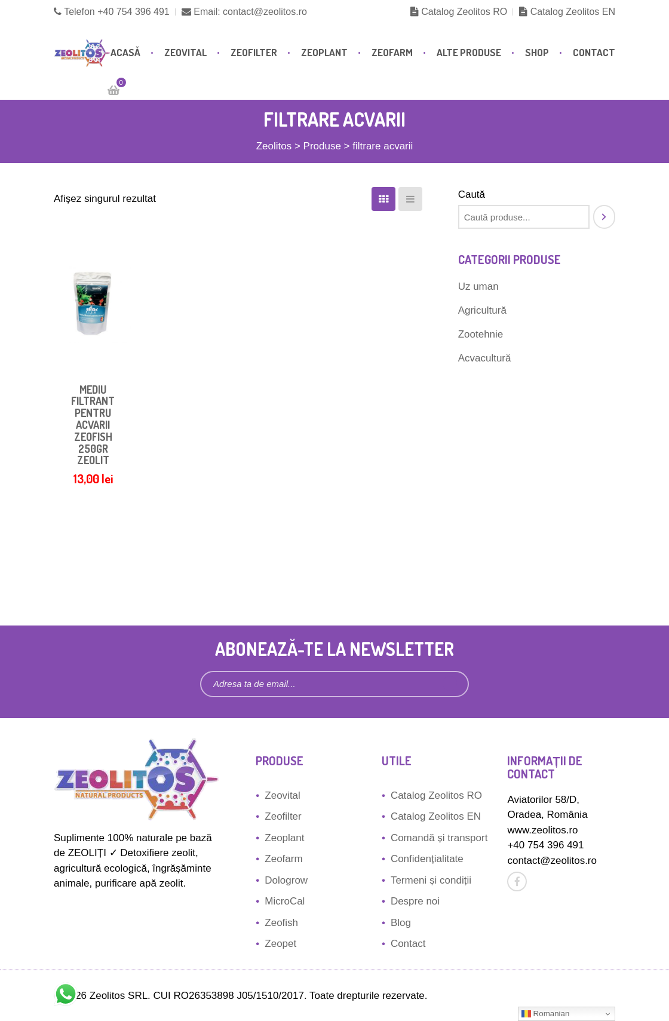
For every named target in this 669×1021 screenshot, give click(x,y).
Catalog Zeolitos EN (567, 12)
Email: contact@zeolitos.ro (244, 12)
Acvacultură (484, 358)
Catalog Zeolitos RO (459, 12)
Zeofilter (254, 52)
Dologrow (286, 880)
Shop (537, 52)
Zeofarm (392, 52)
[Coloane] (383, 199)
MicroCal (285, 901)
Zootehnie (481, 334)
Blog (401, 922)
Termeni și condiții (431, 880)
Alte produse (469, 52)
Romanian (545, 1014)
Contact (594, 52)
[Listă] (410, 199)
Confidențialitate (427, 858)
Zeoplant (324, 52)
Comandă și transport (439, 838)
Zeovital (185, 52)
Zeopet (280, 943)
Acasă (125, 52)
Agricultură (482, 310)
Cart (117, 85)
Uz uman (478, 286)
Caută (471, 194)
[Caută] (604, 217)
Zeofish (281, 922)
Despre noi (415, 901)
